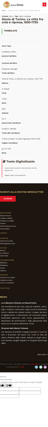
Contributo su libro (9, 52)
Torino (4, 99)
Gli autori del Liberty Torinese (14, 328)
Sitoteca (3, 270)
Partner (3, 223)
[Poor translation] (9, 385)
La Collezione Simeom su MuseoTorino (18, 303)
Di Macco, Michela (9, 129)
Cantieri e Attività (6, 218)
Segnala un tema (6, 280)
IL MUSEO (3, 233)
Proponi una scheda (7, 277)
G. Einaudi (5, 89)
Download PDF (20, 175)
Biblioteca (3, 263)
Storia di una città (6, 241)
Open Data (4, 256)
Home (4, 10)
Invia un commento (7, 283)
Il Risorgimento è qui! (7, 243)
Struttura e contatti (7, 221)
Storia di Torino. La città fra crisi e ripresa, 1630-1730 (22, 79)
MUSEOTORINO (5, 213)
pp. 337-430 (6, 149)
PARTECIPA (4, 275)
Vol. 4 (4, 119)
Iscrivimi (8, 199)
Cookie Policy (5, 288)
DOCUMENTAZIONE (7, 260)
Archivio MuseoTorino (8, 226)
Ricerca (2, 250)
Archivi (2, 268)
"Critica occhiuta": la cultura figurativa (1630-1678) (21, 139)
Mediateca (4, 265)
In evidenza (4, 253)
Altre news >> (43, 354)
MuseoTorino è (5, 216)
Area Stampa (5, 229)
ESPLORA (3, 248)
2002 (4, 109)
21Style (21, 367)
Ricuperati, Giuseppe (10, 69)
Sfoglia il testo (9, 175)
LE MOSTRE (4, 238)
